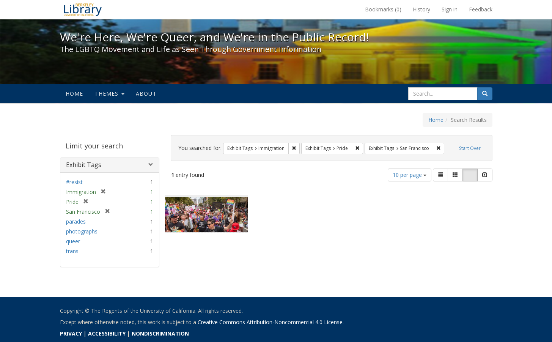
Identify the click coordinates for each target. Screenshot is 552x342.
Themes (109, 93)
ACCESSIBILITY (107, 333)
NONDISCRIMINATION (160, 333)
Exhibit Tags (83, 165)
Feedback (480, 9)
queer (73, 241)
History (421, 9)
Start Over (470, 148)
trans (72, 251)
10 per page (409, 174)
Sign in (450, 9)
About (146, 93)
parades (76, 221)
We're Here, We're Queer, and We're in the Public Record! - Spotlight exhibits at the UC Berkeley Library (82, 9)
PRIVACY (71, 333)
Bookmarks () (383, 9)
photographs (82, 231)
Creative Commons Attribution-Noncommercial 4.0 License (270, 322)
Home (74, 93)
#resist (74, 182)
